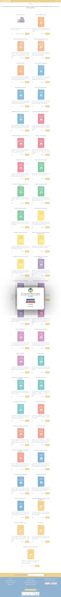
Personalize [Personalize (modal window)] (30, 304)
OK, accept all (30, 299)
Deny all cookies (30, 301)
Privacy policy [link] (30, 306)
